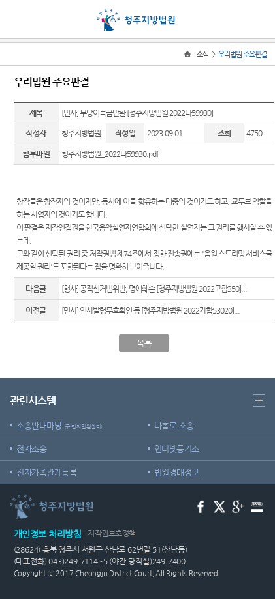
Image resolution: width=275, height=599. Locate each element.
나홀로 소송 (174, 425)
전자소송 (31, 449)
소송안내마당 (59, 425)
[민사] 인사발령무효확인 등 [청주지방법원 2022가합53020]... (150, 310)
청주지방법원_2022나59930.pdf (109, 153)
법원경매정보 (176, 472)
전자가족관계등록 (46, 472)
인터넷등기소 (176, 449)
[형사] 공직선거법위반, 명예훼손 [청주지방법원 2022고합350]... (154, 288)
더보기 (259, 400)
